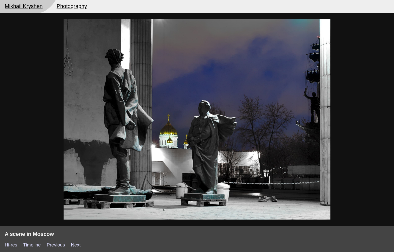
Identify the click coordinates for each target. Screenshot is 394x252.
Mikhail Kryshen (24, 6)
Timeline (32, 244)
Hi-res (11, 244)
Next (75, 244)
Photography (72, 6)
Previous (56, 244)
